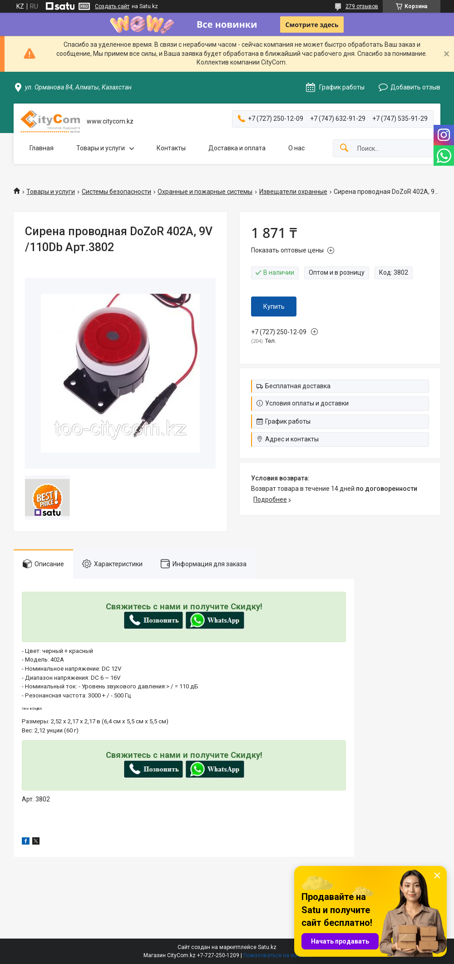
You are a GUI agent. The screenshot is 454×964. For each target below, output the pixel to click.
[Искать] (344, 148)
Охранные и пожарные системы (205, 191)
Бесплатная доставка (298, 386)
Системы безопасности (116, 191)
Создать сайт (112, 6)
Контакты (171, 148)
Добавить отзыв (415, 87)
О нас (296, 148)
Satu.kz (267, 947)
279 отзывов (361, 6)
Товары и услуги (100, 148)
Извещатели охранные (293, 191)
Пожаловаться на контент (277, 955)
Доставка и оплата (237, 148)
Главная (42, 148)
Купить (274, 306)
